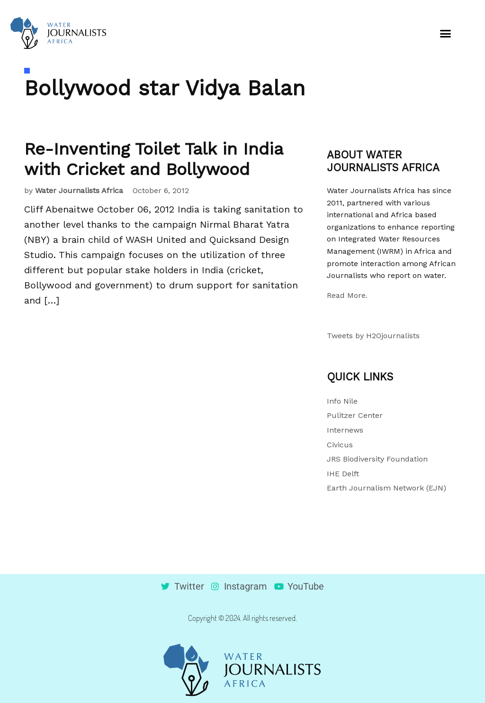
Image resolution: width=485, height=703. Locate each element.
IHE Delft (343, 473)
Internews (345, 430)
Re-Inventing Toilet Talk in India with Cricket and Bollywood (153, 159)
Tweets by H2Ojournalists (373, 335)
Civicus (340, 444)
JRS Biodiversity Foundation (377, 458)
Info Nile (342, 401)
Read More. (347, 295)
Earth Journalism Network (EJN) (386, 487)
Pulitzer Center (355, 415)
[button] (446, 33)
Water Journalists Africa (79, 190)
